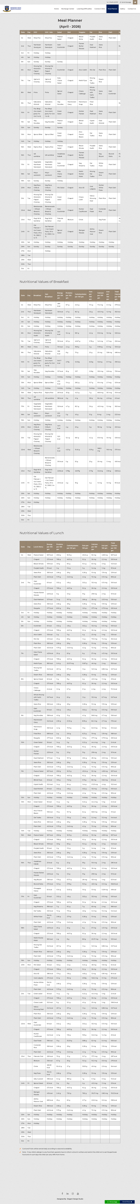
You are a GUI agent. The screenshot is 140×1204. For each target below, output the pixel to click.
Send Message (125, 2)
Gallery (122, 9)
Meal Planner (112, 9)
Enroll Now (127, 1202)
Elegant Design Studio (75, 1198)
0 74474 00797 (112, 2)
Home (56, 9)
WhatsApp (112, 1202)
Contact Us (132, 9)
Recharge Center (67, 9)
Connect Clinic (99, 9)
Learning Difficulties (84, 9)
